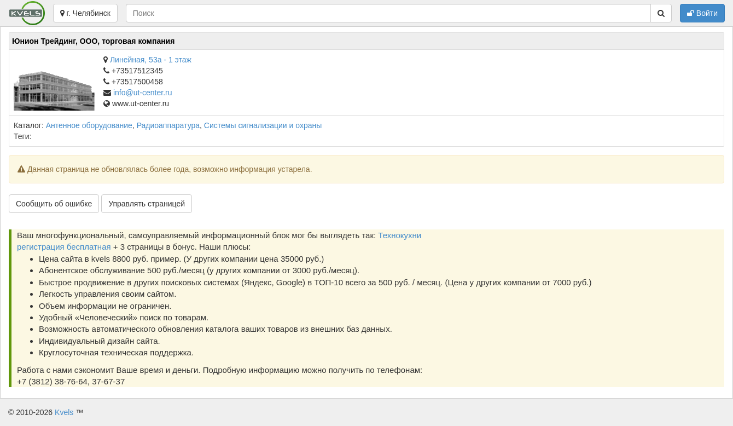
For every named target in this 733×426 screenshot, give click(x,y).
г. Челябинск (85, 13)
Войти (702, 13)
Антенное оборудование (89, 125)
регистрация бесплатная (64, 246)
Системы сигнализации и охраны (263, 125)
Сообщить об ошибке (54, 203)
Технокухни (399, 235)
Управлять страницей (146, 203)
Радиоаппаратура (168, 125)
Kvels (64, 412)
